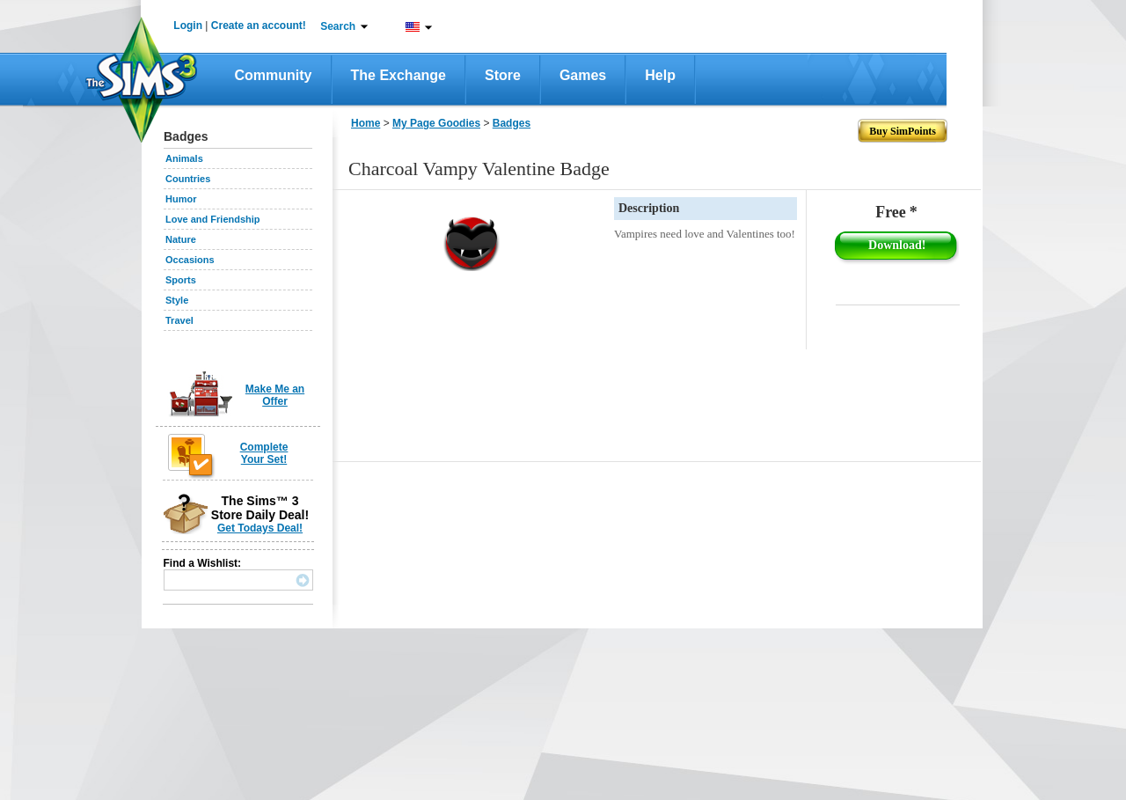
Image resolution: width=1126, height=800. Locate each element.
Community (273, 75)
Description (648, 208)
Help (660, 75)
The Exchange (398, 75)
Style (176, 300)
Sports (180, 280)
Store (503, 75)
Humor (180, 199)
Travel (179, 320)
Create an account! (258, 25)
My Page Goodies (436, 123)
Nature (180, 239)
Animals (184, 158)
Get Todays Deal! (260, 528)
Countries (187, 178)
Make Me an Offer (274, 395)
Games (582, 75)
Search (337, 26)
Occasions (190, 259)
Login (187, 25)
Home (365, 123)
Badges (511, 123)
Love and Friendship (212, 219)
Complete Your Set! (264, 453)
